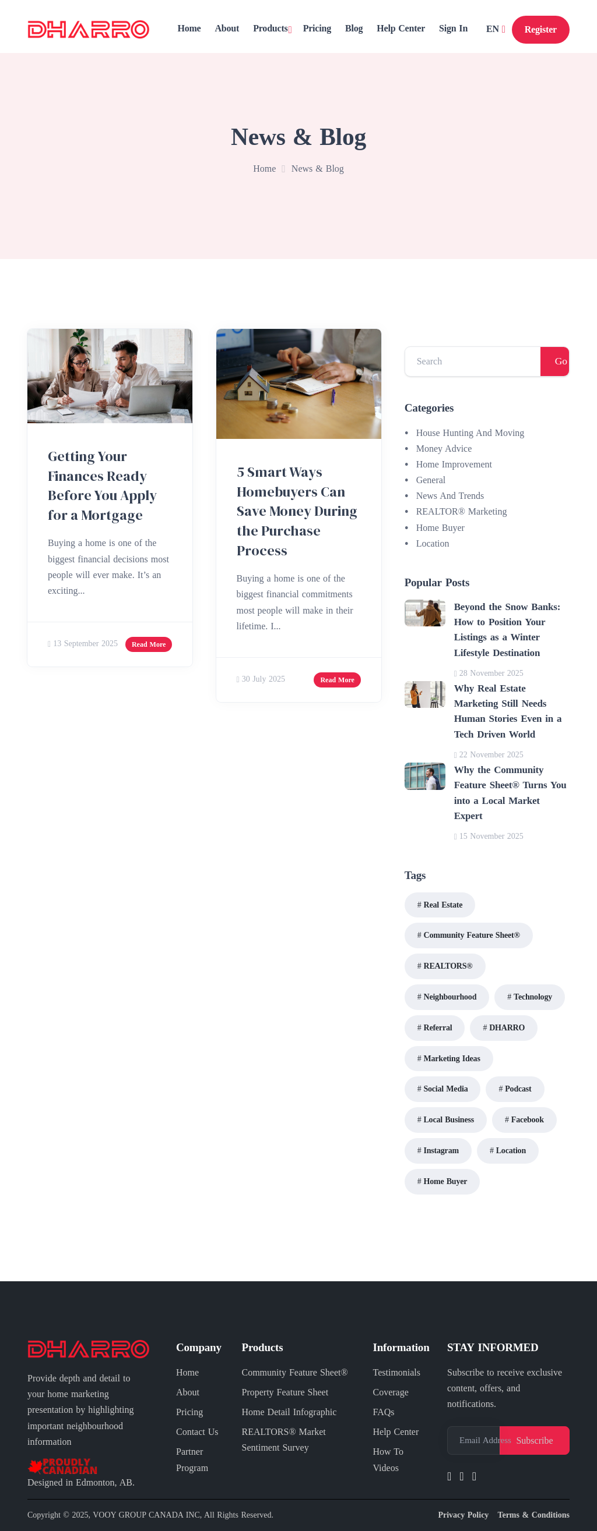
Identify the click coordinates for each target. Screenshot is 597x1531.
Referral (437, 1027)
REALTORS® (447, 966)
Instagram (440, 1150)
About (227, 28)
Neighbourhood (449, 997)
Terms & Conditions (533, 1515)
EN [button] (494, 29)
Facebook (527, 1119)
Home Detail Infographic (289, 1412)
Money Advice (444, 448)
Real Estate (442, 905)
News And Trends (450, 496)
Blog (354, 28)
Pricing (317, 28)
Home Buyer (440, 528)
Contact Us (197, 1432)
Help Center (401, 28)
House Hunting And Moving (470, 433)
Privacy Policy (463, 1515)
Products (270, 28)
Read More (149, 644)
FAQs (384, 1412)
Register (541, 29)
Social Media (445, 1089)
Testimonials (397, 1372)
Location (432, 543)
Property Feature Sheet (285, 1392)
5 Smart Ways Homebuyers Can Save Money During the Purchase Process (297, 510)
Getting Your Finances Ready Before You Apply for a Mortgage (102, 485)
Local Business (448, 1119)
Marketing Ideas (451, 1058)
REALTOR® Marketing (461, 511)
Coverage (391, 1392)
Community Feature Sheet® (471, 935)
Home (189, 28)
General (431, 480)
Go (561, 361)
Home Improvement (454, 464)
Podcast (518, 1089)
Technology (533, 997)
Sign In (453, 28)
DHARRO (507, 1027)
